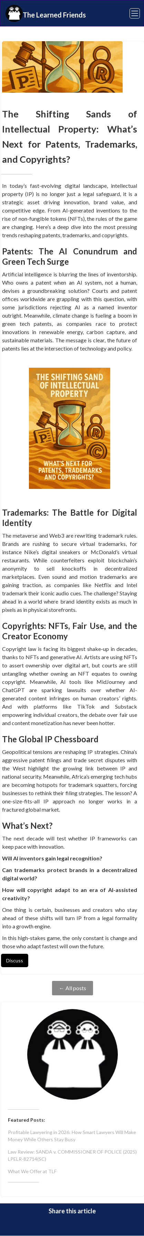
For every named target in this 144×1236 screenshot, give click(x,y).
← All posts (72, 988)
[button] (130, 13)
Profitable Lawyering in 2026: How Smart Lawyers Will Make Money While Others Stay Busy (72, 1135)
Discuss (14, 960)
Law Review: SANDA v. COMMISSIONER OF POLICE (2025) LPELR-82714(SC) (72, 1155)
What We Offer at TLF (32, 1171)
